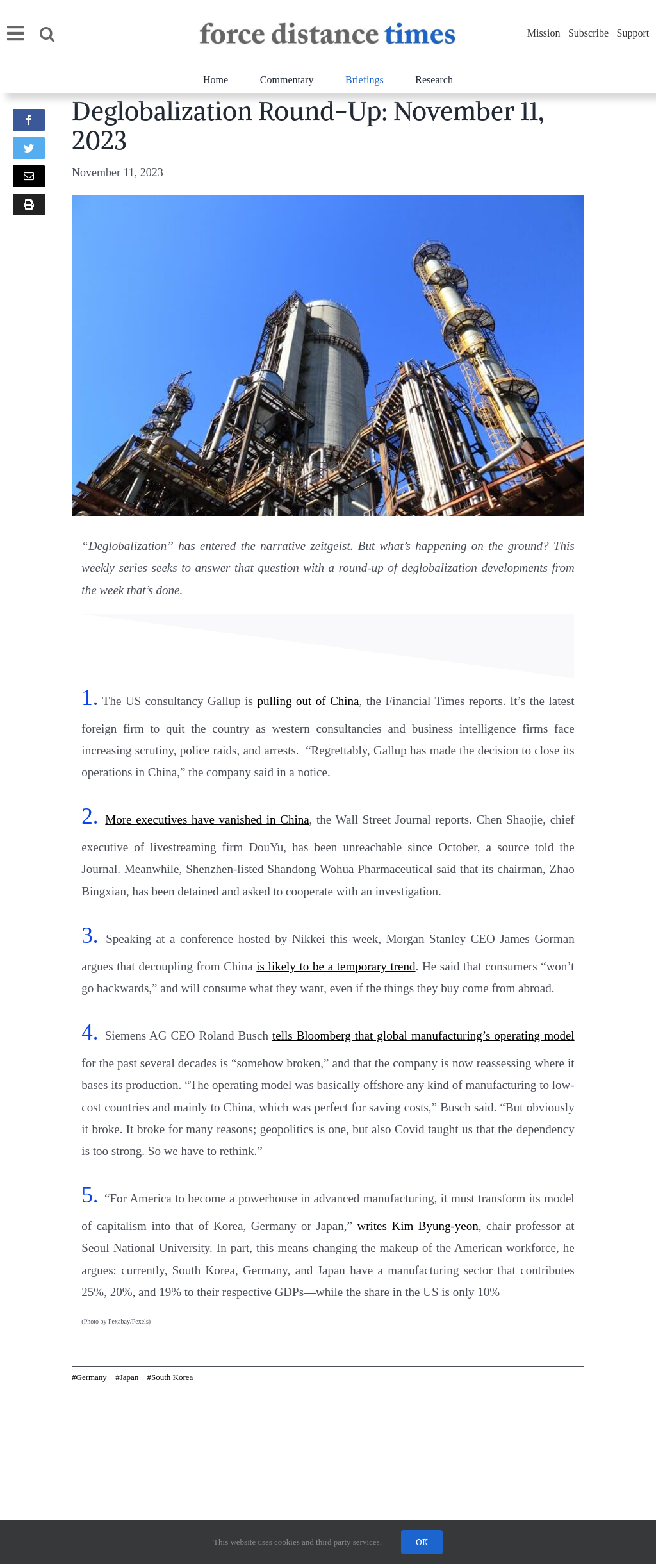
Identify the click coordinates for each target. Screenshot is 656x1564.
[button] (55, 33)
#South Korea (170, 1377)
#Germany (89, 1377)
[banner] (326, 28)
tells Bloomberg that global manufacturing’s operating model (423, 1035)
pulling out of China (308, 701)
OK (422, 1542)
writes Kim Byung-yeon (417, 1226)
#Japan (126, 1377)
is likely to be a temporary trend (335, 966)
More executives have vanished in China (207, 819)
